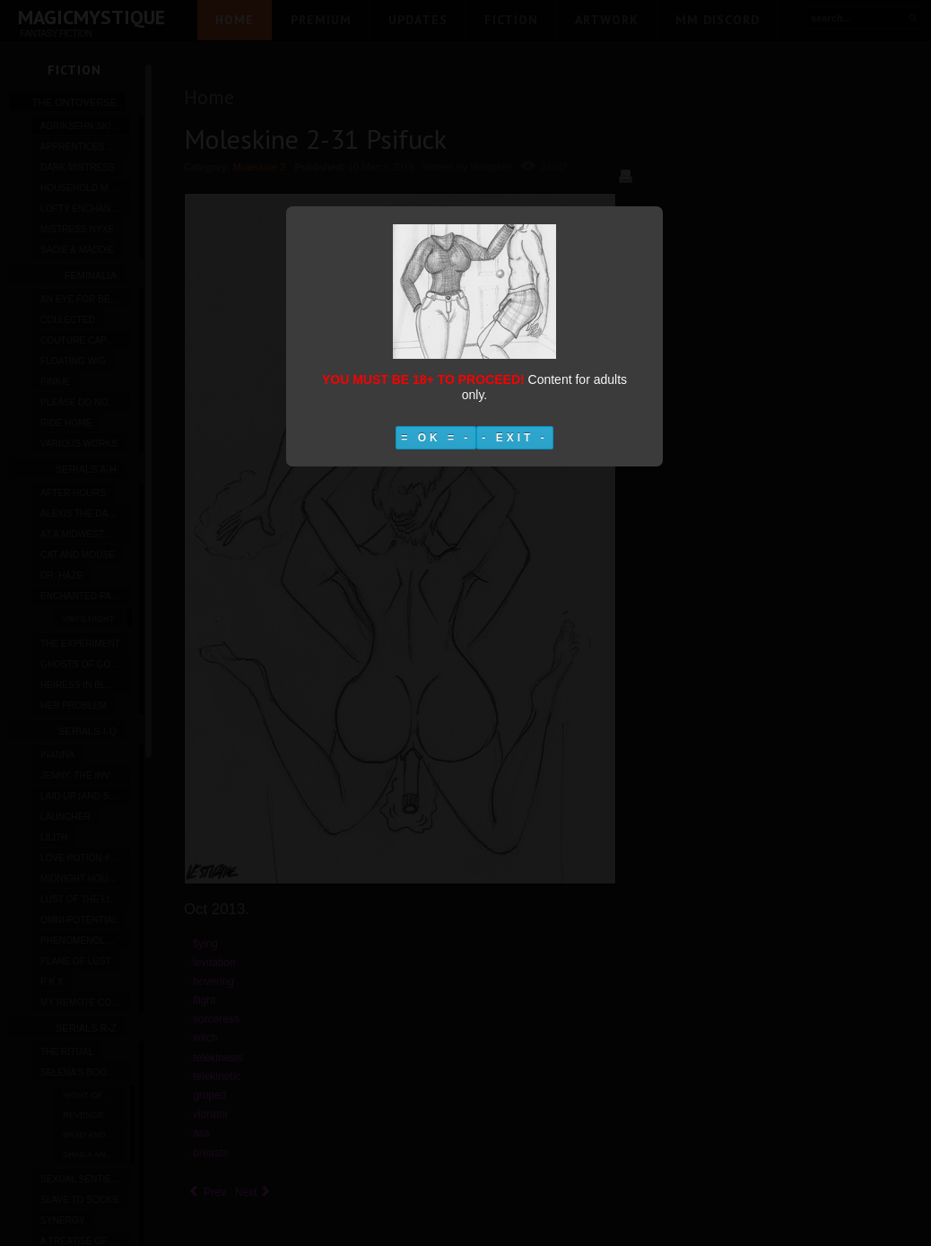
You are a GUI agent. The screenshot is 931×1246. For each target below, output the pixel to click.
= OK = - (436, 437)
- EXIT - (514, 437)
